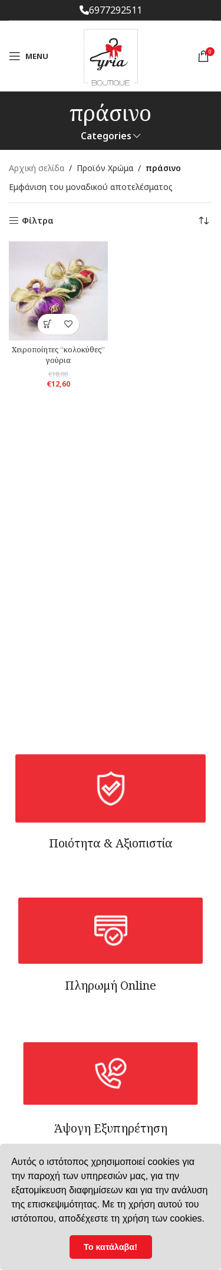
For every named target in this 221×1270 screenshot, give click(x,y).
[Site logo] (110, 55)
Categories (106, 136)
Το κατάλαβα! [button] (110, 1247)
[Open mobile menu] (28, 56)
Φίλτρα (38, 221)
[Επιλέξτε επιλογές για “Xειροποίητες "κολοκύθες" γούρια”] (48, 324)
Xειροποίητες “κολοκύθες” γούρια (58, 355)
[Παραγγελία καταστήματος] (203, 221)
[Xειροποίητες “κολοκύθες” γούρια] (58, 291)
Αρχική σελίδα (36, 168)
